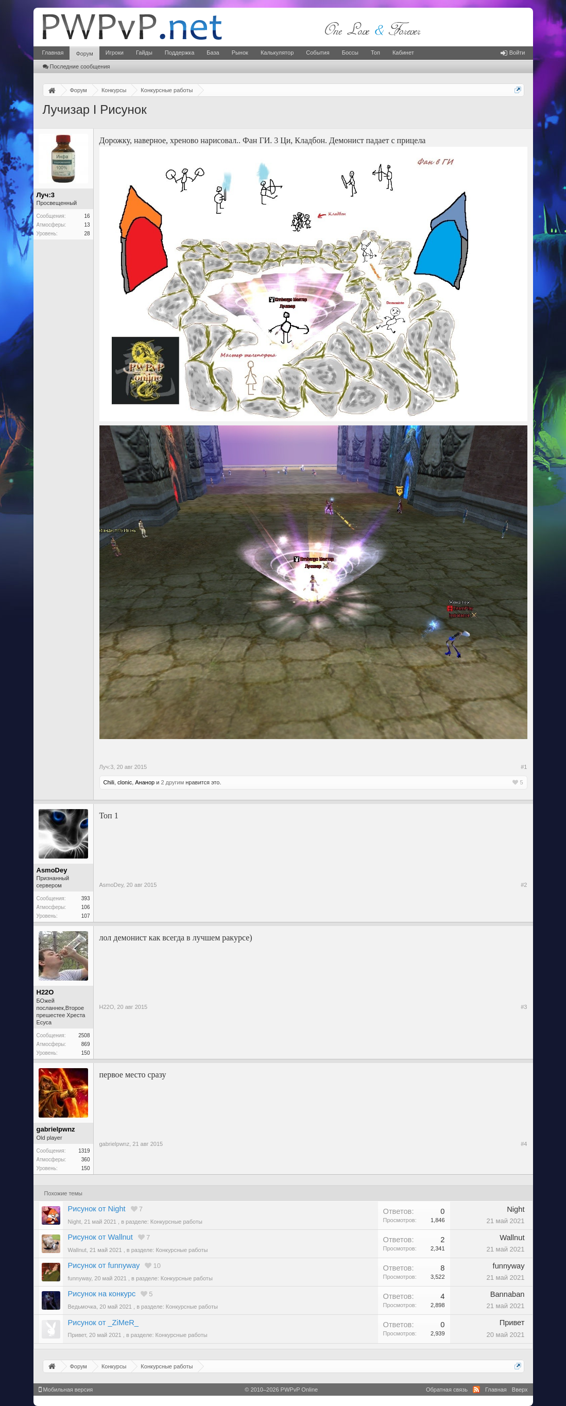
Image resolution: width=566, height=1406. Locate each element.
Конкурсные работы (176, 1222)
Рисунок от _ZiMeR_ (103, 1322)
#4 (524, 1144)
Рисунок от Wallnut (100, 1237)
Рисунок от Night (97, 1209)
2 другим (172, 782)
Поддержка (179, 52)
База (213, 52)
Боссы (350, 52)
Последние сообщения (76, 66)
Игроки (115, 52)
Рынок (240, 52)
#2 (524, 885)
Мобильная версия (66, 1389)
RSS (476, 1389)
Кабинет (403, 52)
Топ (375, 52)
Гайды (144, 52)
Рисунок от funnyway (104, 1265)
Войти (513, 52)
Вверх (520, 1389)
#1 (524, 767)
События (317, 52)
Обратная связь (447, 1389)
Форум (84, 53)
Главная (53, 52)
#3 (524, 1007)
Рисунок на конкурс (102, 1294)
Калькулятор (277, 52)
